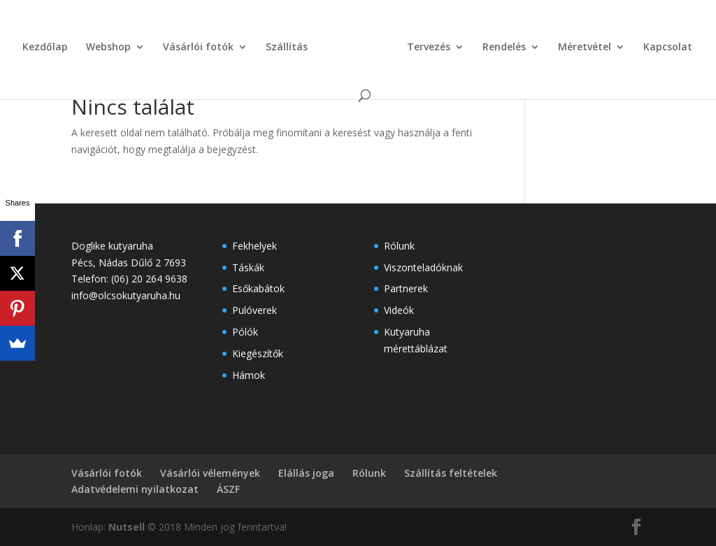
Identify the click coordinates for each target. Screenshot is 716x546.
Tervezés (428, 47)
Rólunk (399, 245)
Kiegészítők (257, 353)
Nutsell (126, 526)
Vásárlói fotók (198, 47)
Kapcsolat (667, 47)
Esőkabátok (258, 288)
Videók (399, 310)
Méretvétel (584, 47)
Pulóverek (254, 310)
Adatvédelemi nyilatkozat (135, 489)
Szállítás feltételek (450, 473)
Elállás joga (306, 473)
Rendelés (504, 47)
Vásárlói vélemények (210, 473)
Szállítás (287, 47)
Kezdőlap (45, 47)
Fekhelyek (254, 245)
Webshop (108, 47)
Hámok (248, 375)
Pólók (245, 331)
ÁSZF (228, 489)
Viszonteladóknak (423, 267)
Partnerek (406, 288)
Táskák (248, 267)
